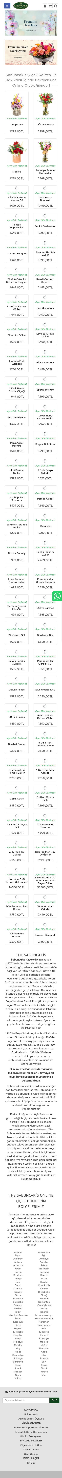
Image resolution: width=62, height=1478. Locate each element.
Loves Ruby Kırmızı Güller (45, 417)
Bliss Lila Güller (16, 335)
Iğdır (18, 1311)
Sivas (44, 1365)
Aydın (18, 1268)
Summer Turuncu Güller (16, 526)
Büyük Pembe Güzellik (16, 662)
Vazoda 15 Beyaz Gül (17, 826)
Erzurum (44, 1298)
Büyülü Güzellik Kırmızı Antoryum (16, 281)
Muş (18, 1348)
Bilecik (44, 1275)
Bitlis (44, 1278)
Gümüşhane (44, 1305)
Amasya (44, 1258)
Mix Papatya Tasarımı (16, 499)
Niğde (18, 1351)
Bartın (18, 1271)
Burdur (44, 1281)
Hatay (44, 1308)
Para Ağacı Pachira (16, 444)
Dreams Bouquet (17, 253)
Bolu (18, 1281)
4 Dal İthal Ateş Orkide (45, 771)
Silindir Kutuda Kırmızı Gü (17, 199)
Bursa (18, 1285)
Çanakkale (44, 1285)
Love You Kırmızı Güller (16, 308)
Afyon (18, 1255)
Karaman (44, 1321)
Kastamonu (44, 1325)
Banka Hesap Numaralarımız (31, 1427)
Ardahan (18, 1265)
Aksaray (18, 1258)
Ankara (18, 1261)
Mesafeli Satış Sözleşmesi (31, 1431)
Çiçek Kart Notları (31, 1445)
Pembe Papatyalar (16, 226)
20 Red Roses (17, 716)
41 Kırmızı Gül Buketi (16, 853)
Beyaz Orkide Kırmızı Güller (45, 717)
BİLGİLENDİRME (31, 1422)
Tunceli (44, 1371)
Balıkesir (44, 1268)
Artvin (44, 1265)
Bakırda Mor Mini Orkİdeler (45, 853)
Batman (44, 1271)
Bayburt (18, 1275)
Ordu (44, 1351)
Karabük (18, 1321)
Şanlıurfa (18, 1361)
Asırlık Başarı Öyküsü (31, 1418)
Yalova (18, 1378)
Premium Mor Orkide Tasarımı (45, 580)
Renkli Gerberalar (45, 226)
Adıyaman (44, 1252)
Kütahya (44, 1338)
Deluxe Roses (17, 689)
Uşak (18, 1374)
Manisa (44, 1341)
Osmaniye (18, 1355)
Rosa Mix (45, 525)
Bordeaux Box (45, 635)
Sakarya (18, 1358)
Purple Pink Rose (45, 444)
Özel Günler (31, 1453)
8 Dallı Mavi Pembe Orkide (45, 744)
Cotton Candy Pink (45, 798)
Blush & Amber (45, 362)
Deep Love (16, 124)
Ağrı (44, 1255)
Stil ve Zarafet (45, 607)
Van (44, 1374)
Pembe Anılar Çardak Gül (45, 662)
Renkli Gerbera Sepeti (45, 281)
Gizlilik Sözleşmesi (31, 1436)
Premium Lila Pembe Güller (17, 771)
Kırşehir (18, 1335)
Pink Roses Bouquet (45, 199)
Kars (18, 1325)
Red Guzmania (45, 307)
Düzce (18, 1295)
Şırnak (17, 1368)
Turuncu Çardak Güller (45, 253)
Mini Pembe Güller (17, 471)
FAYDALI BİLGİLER (31, 1440)
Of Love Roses (45, 124)
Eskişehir (18, 1301)
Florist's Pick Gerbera (16, 362)
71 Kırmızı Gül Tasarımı (45, 826)
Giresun (18, 1305)
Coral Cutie (17, 798)
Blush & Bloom (16, 744)
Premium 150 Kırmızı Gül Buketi (16, 880)
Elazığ (44, 1295)
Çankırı (18, 1288)
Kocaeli (44, 1335)
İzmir (18, 1318)
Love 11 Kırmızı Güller (45, 335)
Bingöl (18, 1278)
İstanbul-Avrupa (44, 1315)
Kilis (44, 1328)
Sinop (18, 1365)
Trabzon (18, 1371)
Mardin (18, 1345)
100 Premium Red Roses (16, 908)
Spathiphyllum (45, 389)
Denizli (18, 1291)
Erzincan (18, 1298)
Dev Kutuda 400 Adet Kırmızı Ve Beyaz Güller (45, 880)
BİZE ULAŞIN (31, 1458)
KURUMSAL (31, 1409)
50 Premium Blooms (16, 935)
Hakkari (18, 1308)
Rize (44, 1355)
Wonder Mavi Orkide (45, 908)
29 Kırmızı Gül (16, 635)
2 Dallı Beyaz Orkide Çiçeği (16, 390)
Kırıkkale (18, 1331)
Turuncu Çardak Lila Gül (16, 608)
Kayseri (18, 1328)
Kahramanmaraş (44, 1318)
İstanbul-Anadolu (18, 1315)
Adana (18, 1252)
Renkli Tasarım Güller (45, 553)
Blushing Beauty (45, 689)
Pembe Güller (45, 498)
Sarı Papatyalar (16, 416)
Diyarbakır (44, 1291)
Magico (16, 171)
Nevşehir (44, 1348)
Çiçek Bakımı (31, 1449)
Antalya (44, 1261)
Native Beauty (16, 553)
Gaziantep (44, 1301)
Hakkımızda (31, 1414)
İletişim (31, 1462)
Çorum (44, 1288)
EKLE (54, 1400)
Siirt (44, 1361)
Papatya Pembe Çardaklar (45, 171)
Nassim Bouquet (45, 934)
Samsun (44, 1358)
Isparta (44, 1311)
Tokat (44, 1368)
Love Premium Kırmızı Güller (16, 580)
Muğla (44, 1345)
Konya (18, 1338)
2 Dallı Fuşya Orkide (45, 471)
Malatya (18, 1341)
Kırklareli (44, 1331)
